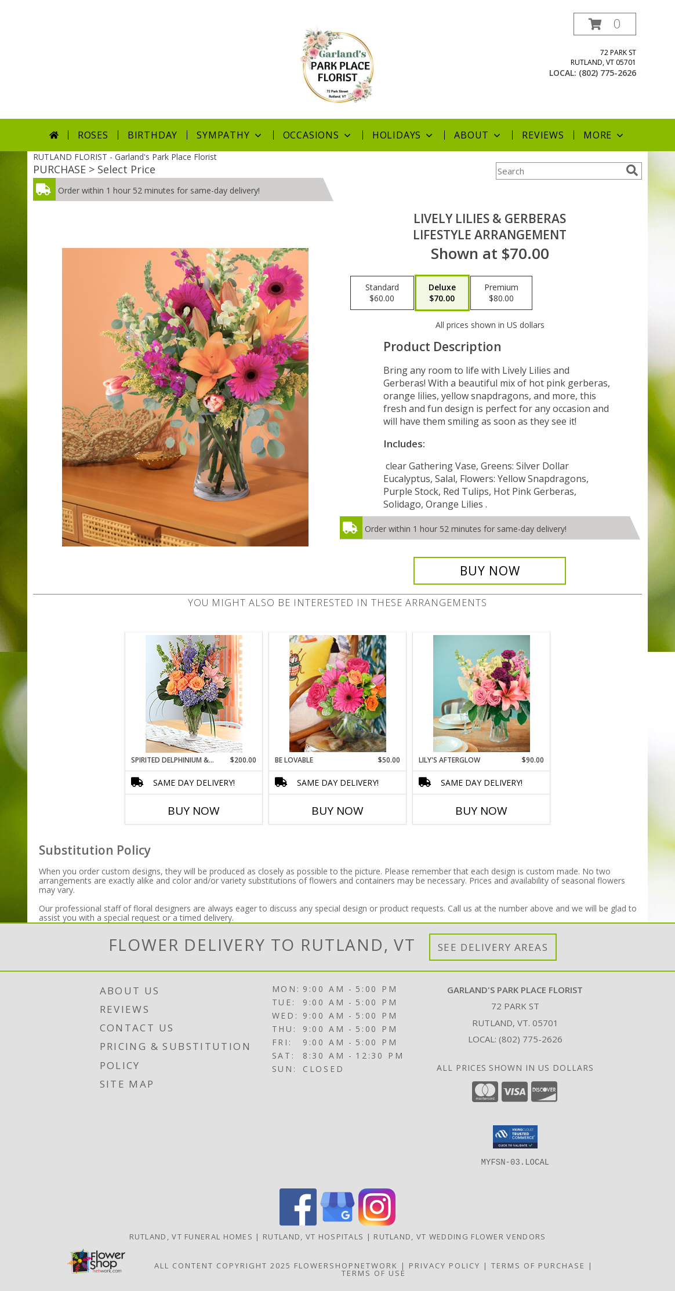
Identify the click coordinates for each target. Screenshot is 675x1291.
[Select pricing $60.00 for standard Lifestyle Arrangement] (382, 293)
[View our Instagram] (376, 1222)
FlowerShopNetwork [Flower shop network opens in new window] (346, 1265)
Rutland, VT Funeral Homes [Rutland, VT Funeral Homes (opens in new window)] (191, 1236)
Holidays (403, 135)
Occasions (318, 135)
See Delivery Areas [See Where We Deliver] (493, 947)
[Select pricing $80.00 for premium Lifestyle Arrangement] (501, 293)
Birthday (152, 135)
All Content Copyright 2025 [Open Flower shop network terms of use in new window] (222, 1265)
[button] (605, 24)
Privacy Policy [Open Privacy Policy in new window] (444, 1265)
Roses (93, 135)
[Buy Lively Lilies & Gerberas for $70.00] (489, 571)
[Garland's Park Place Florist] (337, 65)
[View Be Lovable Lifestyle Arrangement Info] (337, 693)
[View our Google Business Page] (337, 1222)
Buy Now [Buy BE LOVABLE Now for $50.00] (337, 810)
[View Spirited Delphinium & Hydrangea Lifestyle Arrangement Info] (194, 694)
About (478, 135)
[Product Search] (558, 171)
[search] (632, 170)
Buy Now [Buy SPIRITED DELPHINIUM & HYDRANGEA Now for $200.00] (194, 810)
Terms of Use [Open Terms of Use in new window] (374, 1273)
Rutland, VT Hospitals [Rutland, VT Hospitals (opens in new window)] (313, 1236)
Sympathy (230, 135)
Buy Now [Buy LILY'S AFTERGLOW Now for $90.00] (481, 810)
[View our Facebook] (298, 1222)
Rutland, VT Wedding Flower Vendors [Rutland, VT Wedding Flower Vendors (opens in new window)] (459, 1236)
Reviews (543, 135)
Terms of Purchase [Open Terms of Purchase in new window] (538, 1265)
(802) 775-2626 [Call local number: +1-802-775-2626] (607, 72)
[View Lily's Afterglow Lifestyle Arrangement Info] (481, 693)
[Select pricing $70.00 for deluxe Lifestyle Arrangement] (442, 293)
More (604, 135)
